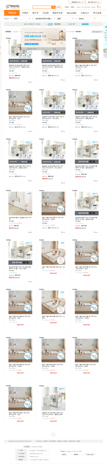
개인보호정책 (52, 441)
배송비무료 (57, 12)
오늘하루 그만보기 (32, 49)
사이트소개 (39, 441)
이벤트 (25, 12)
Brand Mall (71, 12)
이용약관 (45, 441)
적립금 (78, 441)
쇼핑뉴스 (85, 12)
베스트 (35, 12)
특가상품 (97, 12)
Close (54, 49)
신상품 (45, 12)
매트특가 (78, 32)
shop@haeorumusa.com (36, 453)
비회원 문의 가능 (34, 456)
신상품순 (15, 32)
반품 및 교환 (72, 441)
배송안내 (65, 441)
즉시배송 (71, 32)
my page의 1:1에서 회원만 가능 (38, 450)
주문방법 (59, 441)
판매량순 (8, 32)
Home (6, 18)
